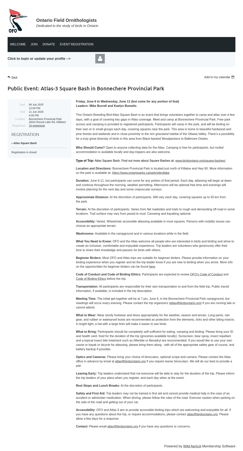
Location (20, 119)
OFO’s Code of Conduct (206, 274)
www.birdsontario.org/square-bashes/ (200, 160)
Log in (100, 58)
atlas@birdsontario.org (185, 303)
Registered (18, 125)
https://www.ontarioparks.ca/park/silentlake (140, 172)
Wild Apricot (192, 446)
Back (14, 77)
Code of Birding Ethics (91, 278)
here (152, 266)
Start (22, 104)
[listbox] (219, 77)
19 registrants (37, 125)
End (22, 111)
